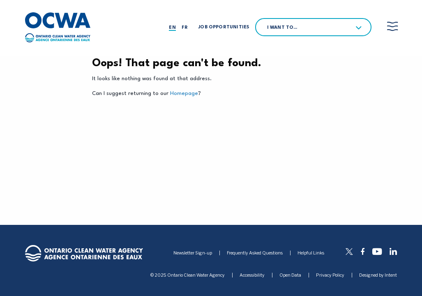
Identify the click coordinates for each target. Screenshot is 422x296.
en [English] (172, 27)
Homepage (184, 93)
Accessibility (252, 275)
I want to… (282, 27)
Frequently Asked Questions (255, 253)
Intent (391, 275)
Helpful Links (310, 253)
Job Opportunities (223, 27)
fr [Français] (184, 27)
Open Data (290, 275)
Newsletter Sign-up (192, 253)
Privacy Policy (330, 275)
